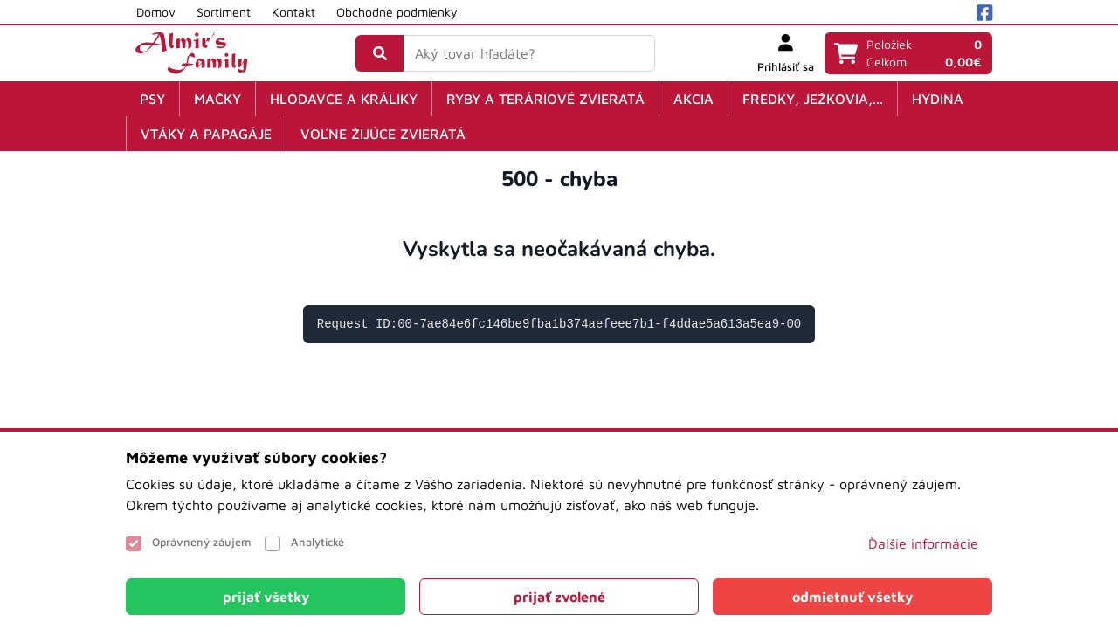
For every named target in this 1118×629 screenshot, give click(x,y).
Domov (156, 11)
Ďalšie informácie (923, 543)
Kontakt (293, 11)
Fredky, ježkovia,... (812, 99)
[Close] (265, 596)
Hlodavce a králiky (344, 99)
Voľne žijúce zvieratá (383, 134)
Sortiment (224, 11)
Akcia (693, 99)
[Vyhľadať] (379, 53)
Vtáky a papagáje (206, 134)
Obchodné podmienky (397, 11)
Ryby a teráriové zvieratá (545, 99)
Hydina (937, 99)
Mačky (217, 99)
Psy (152, 99)
